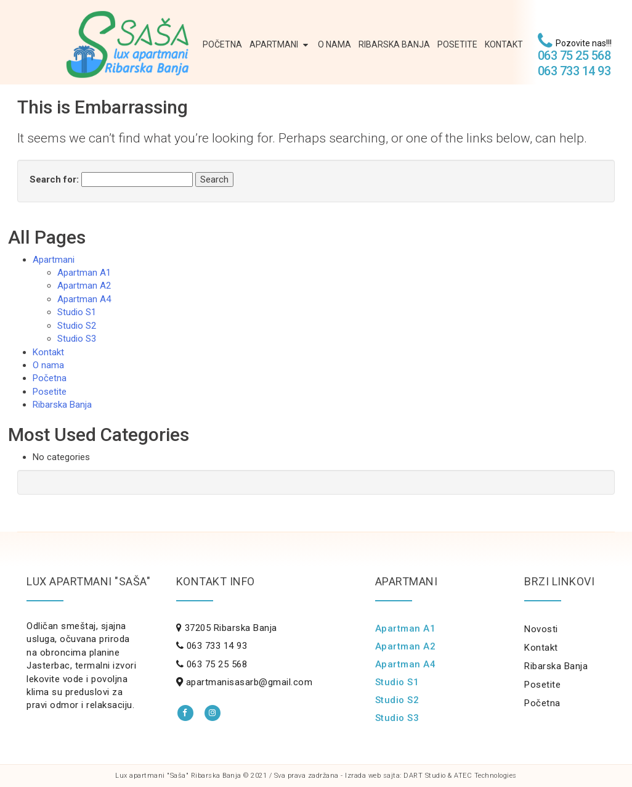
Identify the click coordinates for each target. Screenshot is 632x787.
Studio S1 (76, 312)
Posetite (457, 44)
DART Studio (424, 776)
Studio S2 (76, 325)
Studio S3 (76, 338)
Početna (222, 44)
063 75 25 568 (574, 55)
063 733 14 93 (574, 71)
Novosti (541, 629)
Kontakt (504, 44)
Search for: (54, 179)
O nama (334, 44)
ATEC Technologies (485, 776)
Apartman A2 (84, 285)
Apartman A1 (84, 272)
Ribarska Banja (394, 44)
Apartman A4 (84, 299)
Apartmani (279, 44)
